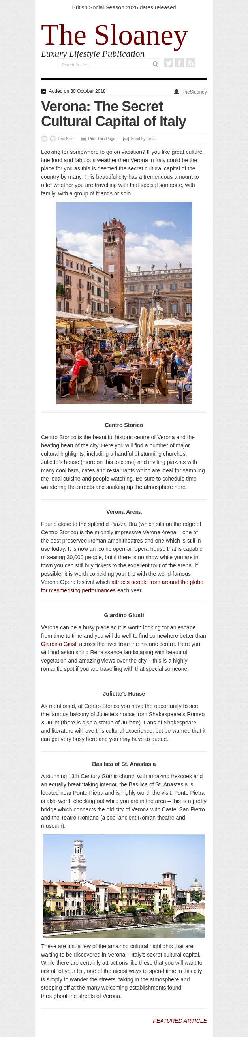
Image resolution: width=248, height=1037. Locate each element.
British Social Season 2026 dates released (124, 7)
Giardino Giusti (59, 644)
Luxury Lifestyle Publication (93, 53)
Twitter (168, 62)
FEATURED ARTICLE (180, 1021)
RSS (190, 62)
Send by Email (143, 139)
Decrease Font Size (44, 138)
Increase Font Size (52, 138)
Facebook (179, 62)
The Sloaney (114, 34)
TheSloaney (194, 92)
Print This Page (101, 139)
